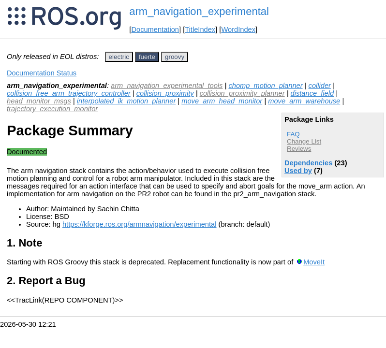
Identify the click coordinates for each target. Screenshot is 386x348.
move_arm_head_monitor (221, 101)
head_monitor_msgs (39, 101)
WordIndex (238, 29)
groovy (174, 56)
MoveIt (314, 262)
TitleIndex (200, 29)
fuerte (147, 56)
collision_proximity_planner (242, 93)
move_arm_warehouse (304, 101)
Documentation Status (41, 73)
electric (119, 56)
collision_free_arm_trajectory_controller (69, 93)
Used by (298, 170)
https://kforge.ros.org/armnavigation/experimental (139, 224)
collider (320, 85)
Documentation (155, 29)
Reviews (299, 148)
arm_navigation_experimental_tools (167, 85)
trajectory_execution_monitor (52, 109)
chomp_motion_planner (265, 85)
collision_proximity (165, 93)
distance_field (312, 93)
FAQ (293, 134)
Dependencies (308, 163)
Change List (304, 141)
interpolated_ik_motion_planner (126, 101)
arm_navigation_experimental (199, 11)
